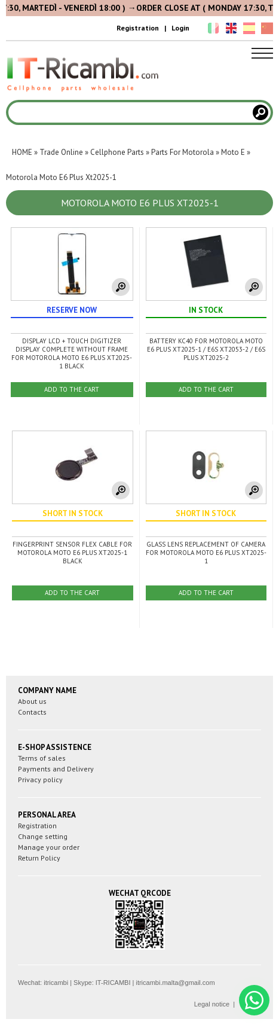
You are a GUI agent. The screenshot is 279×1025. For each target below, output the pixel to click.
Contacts (32, 711)
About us (32, 701)
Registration (137, 27)
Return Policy (39, 857)
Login (180, 27)
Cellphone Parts (117, 152)
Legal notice (211, 1004)
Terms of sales (42, 758)
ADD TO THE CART (71, 389)
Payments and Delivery (56, 768)
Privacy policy (40, 779)
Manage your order (48, 847)
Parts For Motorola (182, 152)
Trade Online (61, 152)
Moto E (233, 152)
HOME (22, 152)
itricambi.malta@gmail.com (175, 982)
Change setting (43, 836)
